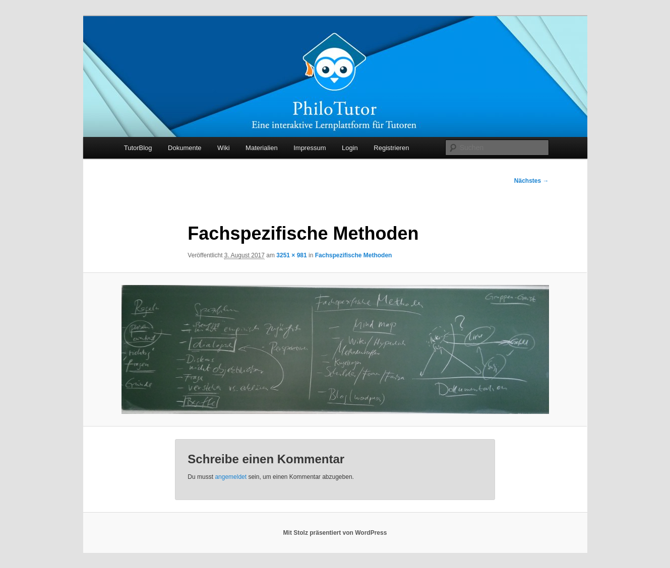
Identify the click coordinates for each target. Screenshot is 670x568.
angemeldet (231, 476)
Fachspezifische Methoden (353, 255)
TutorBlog (138, 148)
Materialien (262, 148)
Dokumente (184, 148)
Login (350, 148)
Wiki (223, 148)
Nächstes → (531, 180)
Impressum (309, 148)
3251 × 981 (291, 255)
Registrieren (391, 148)
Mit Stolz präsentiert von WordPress (335, 532)
